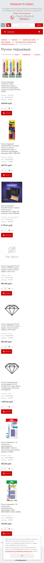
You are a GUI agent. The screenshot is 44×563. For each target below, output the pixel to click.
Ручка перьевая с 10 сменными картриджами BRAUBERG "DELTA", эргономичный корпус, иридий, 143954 (10, 447)
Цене (17, 54)
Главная (4, 39)
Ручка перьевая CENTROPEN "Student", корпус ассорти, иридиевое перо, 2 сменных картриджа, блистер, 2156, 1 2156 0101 (10, 148)
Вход (16, 13)
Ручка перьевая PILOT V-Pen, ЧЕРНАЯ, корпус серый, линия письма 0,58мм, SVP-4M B (10, 327)
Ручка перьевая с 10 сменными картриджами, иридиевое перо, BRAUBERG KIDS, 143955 (10, 508)
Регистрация (24, 13)
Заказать (8, 235)
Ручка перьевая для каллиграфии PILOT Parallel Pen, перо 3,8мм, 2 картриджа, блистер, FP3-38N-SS (11, 386)
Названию (26, 54)
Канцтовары (6, 42)
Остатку (37, 54)
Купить (8, 113)
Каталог (15, 39)
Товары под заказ (29, 39)
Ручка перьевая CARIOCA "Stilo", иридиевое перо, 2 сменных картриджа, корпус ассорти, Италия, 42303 (11, 86)
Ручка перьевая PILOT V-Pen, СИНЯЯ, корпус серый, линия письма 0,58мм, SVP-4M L (10, 269)
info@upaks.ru (24, 19)
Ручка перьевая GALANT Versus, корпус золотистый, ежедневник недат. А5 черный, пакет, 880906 (10, 209)
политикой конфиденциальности (18, 551)
